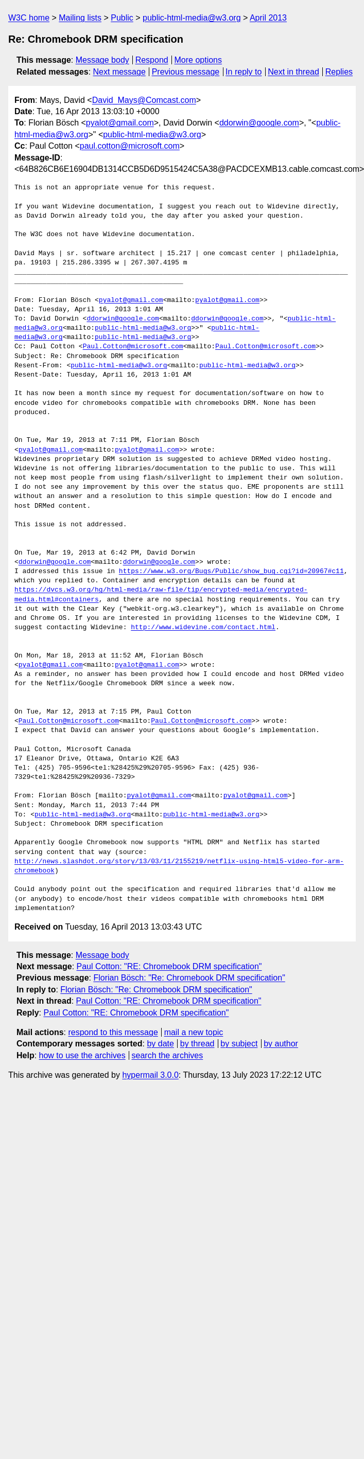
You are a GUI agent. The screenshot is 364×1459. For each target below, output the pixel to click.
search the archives (167, 1055)
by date (160, 1043)
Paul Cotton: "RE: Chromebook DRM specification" (169, 966)
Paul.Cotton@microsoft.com (133, 346)
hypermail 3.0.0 (150, 1075)
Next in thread (293, 71)
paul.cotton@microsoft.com (130, 145)
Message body (102, 60)
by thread (197, 1043)
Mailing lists (80, 17)
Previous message (186, 71)
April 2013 (268, 17)
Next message (119, 71)
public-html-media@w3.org (192, 17)
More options (198, 60)
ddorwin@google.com (259, 122)
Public (122, 17)
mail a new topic (193, 1032)
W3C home (28, 17)
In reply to (244, 71)
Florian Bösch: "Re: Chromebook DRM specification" (189, 977)
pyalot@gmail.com (120, 122)
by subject (238, 1043)
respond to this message (113, 1032)
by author (281, 1043)
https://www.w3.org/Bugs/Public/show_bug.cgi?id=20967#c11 (231, 571)
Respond (151, 60)
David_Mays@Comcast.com (144, 100)
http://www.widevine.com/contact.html (203, 627)
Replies (339, 71)
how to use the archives (82, 1055)
